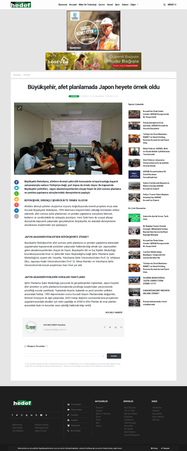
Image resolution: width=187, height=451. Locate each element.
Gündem (26, 75)
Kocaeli (73, 4)
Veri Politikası (17, 431)
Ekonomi (63, 4)
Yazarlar (72, 415)
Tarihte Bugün (130, 423)
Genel (110, 4)
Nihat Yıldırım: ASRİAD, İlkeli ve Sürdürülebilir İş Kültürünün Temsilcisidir (156, 151)
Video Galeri (74, 410)
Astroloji (155, 420)
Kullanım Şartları (42, 425)
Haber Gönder (41, 431)
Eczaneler (128, 417)
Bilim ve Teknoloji (87, 4)
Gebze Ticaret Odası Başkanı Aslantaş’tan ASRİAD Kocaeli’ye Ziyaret (156, 197)
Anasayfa (17, 75)
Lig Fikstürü (129, 420)
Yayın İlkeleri (17, 428)
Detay (154, 448)
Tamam (165, 448)
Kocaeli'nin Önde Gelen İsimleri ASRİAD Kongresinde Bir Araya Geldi (156, 114)
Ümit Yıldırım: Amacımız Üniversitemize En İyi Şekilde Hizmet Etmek (156, 163)
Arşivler (72, 420)
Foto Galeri (74, 404)
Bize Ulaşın (74, 431)
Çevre (102, 4)
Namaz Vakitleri (131, 414)
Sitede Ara (156, 407)
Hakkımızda (17, 425)
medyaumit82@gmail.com (54, 330)
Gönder (114, 356)
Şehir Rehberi (130, 432)
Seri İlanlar (128, 429)
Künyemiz (73, 425)
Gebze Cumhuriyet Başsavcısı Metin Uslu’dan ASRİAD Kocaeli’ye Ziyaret (156, 186)
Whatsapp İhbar (41, 428)
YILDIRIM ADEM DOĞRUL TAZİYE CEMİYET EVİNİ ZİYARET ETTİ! (154, 281)
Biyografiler (157, 414)
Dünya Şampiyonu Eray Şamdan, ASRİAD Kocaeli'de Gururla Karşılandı (155, 126)
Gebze (125, 4)
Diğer (133, 4)
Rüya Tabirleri (158, 417)
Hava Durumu (130, 407)
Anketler (156, 411)
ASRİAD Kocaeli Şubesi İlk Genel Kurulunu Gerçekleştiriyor (154, 174)
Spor (117, 4)
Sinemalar (128, 426)
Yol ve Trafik (129, 411)
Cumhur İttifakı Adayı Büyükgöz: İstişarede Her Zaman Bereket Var (154, 255)
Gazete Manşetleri (132, 435)
